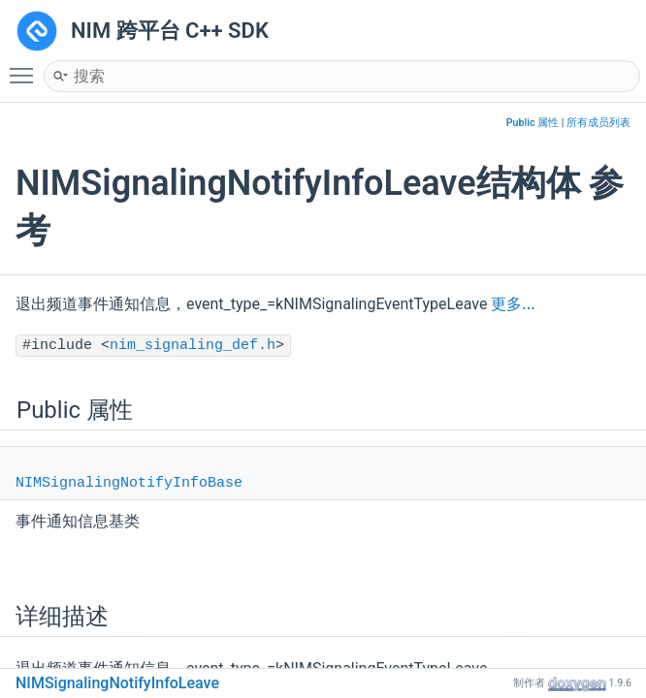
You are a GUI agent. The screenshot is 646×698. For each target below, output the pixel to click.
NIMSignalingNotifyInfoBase (129, 483)
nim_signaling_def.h (192, 345)
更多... (512, 304)
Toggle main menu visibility (26, 67)
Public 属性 (532, 122)
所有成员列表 (598, 122)
